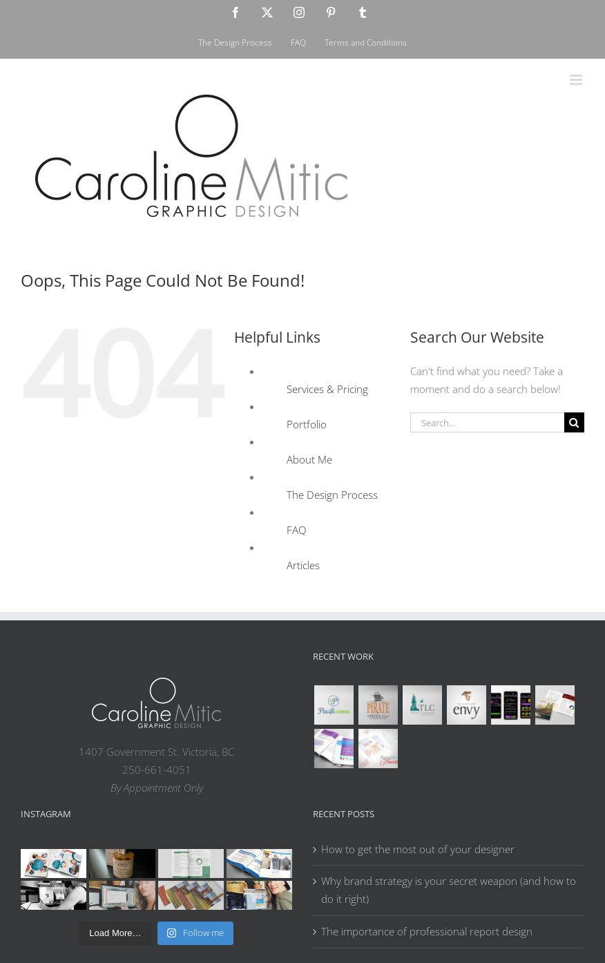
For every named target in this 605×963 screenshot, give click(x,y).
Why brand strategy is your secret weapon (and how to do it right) (448, 890)
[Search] (574, 422)
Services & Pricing (327, 389)
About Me (309, 459)
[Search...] (487, 422)
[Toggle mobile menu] (577, 80)
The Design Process (332, 495)
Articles (303, 565)
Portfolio (307, 424)
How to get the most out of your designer (418, 849)
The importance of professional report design (426, 931)
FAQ (296, 530)
